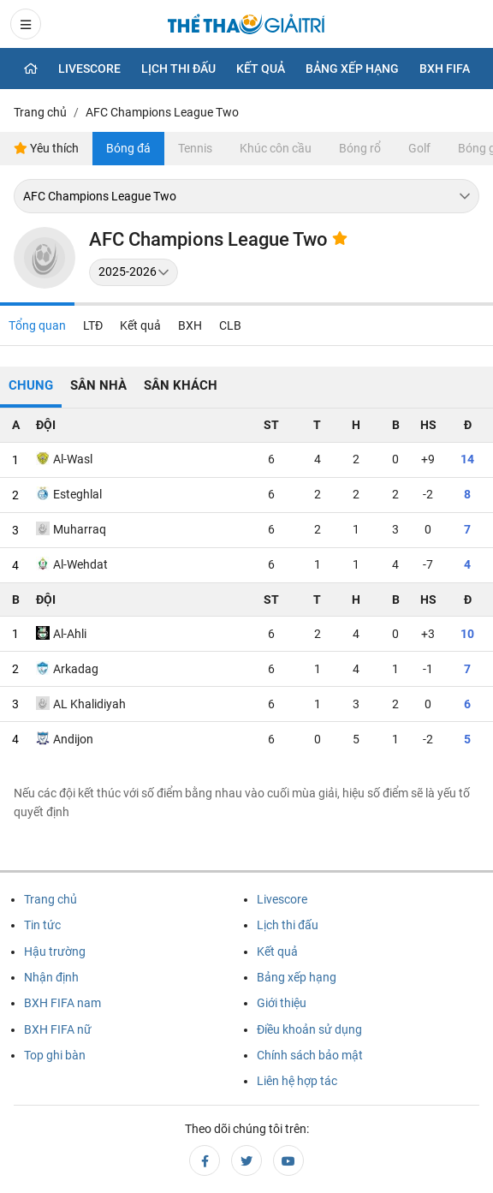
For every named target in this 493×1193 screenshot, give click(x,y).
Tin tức (42, 925)
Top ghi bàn (55, 1055)
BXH (190, 325)
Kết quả (260, 68)
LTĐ (93, 325)
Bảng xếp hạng (352, 68)
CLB (230, 325)
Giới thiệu (281, 1003)
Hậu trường (55, 951)
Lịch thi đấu (178, 68)
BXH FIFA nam (62, 1003)
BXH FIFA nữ (58, 1029)
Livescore (89, 68)
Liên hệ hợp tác (297, 1081)
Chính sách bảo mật (310, 1055)
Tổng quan (37, 325)
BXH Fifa (444, 68)
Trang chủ (50, 899)
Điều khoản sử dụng (309, 1029)
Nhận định (51, 977)
